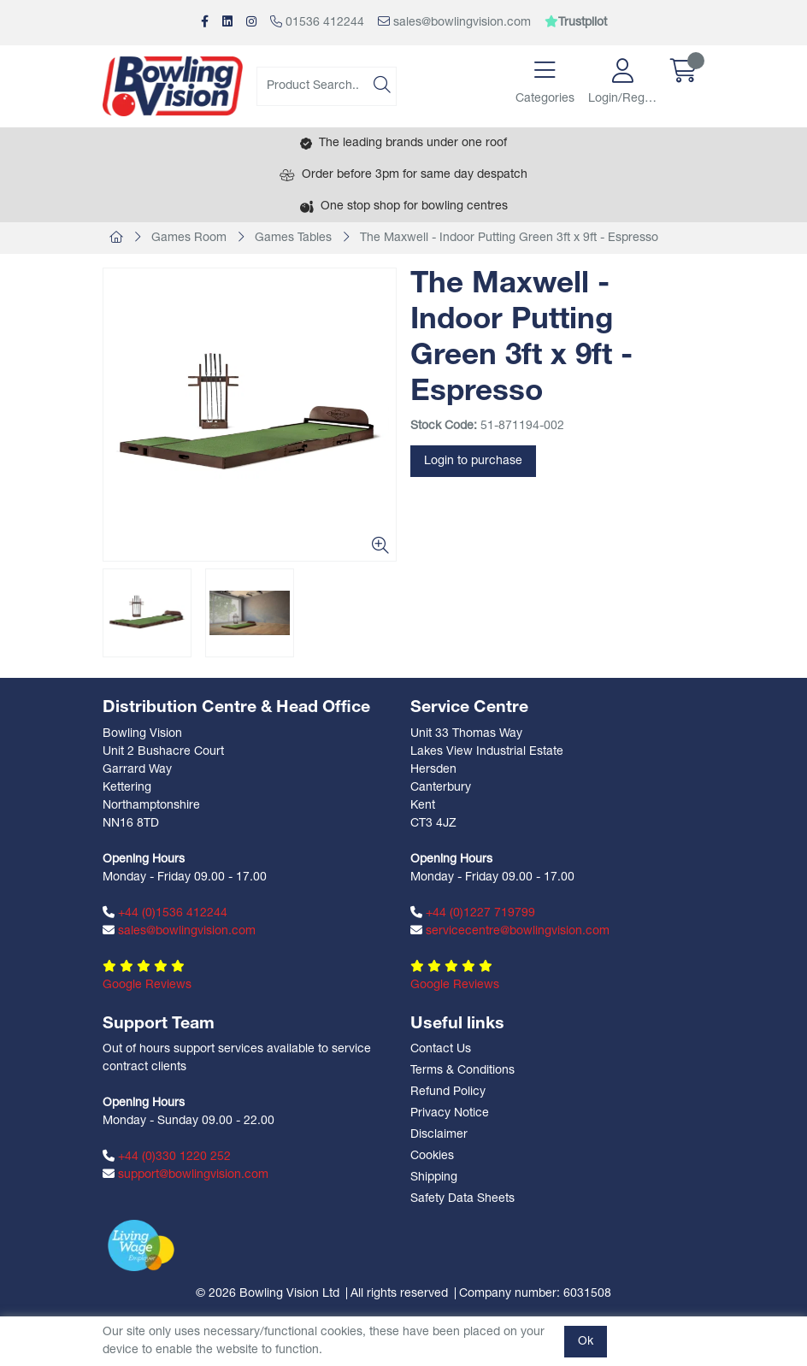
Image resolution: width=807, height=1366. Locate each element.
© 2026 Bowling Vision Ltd (267, 1293)
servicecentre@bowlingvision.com (510, 931)
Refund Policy (448, 1092)
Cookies (432, 1156)
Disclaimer (439, 1134)
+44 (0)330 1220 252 (167, 1156)
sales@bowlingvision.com (454, 22)
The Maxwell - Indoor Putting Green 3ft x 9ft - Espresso (509, 238)
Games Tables (293, 238)
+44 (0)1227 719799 (472, 913)
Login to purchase (473, 461)
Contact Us (440, 1049)
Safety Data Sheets (462, 1198)
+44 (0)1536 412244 (165, 913)
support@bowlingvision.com (185, 1174)
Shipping (433, 1177)
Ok (585, 1341)
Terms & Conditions (462, 1070)
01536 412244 (317, 22)
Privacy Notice (449, 1113)
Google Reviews (147, 985)
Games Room (189, 238)
